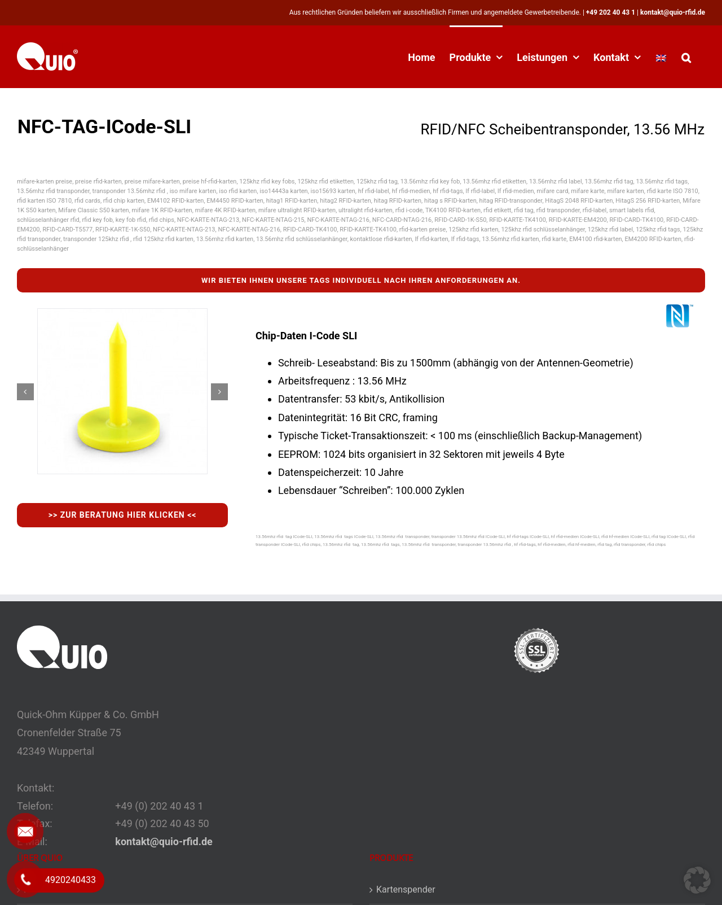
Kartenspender (405, 889)
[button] (686, 56)
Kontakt (39, 889)
